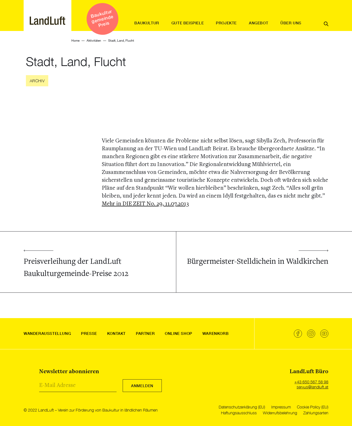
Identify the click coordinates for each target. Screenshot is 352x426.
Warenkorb (215, 333)
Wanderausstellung (47, 333)
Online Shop (178, 333)
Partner (145, 333)
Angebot (258, 23)
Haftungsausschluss (239, 413)
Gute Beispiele (187, 23)
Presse (89, 333)
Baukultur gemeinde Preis (102, 18)
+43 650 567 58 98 (311, 382)
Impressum (281, 407)
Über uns (290, 23)
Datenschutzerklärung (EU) (242, 407)
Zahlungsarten (315, 413)
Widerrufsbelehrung (280, 413)
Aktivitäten (94, 40)
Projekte (226, 23)
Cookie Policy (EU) (312, 407)
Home (75, 40)
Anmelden (142, 385)
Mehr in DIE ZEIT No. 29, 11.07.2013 (145, 204)
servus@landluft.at (312, 387)
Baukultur (146, 23)
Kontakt (116, 333)
